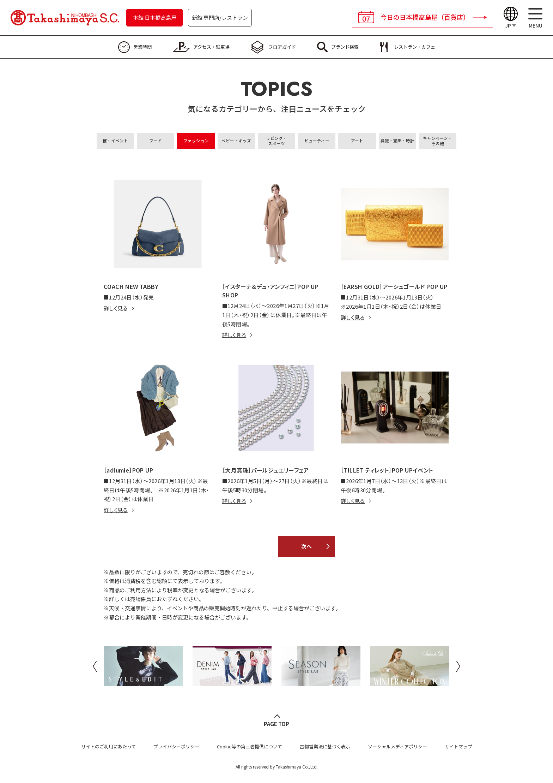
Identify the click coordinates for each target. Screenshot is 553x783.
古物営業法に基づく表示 (325, 746)
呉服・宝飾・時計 (397, 140)
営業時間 (142, 46)
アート (357, 140)
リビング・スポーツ (276, 140)
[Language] (511, 18)
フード (155, 140)
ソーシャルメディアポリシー (397, 746)
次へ (306, 546)
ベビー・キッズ (236, 140)
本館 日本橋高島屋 (154, 17)
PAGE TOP (276, 724)
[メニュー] (535, 18)
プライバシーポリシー (176, 746)
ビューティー (316, 140)
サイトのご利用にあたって (108, 746)
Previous (95, 666)
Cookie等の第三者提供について (249, 746)
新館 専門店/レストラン (220, 17)
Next (458, 666)
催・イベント (115, 140)
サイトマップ (458, 746)
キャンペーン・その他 (437, 140)
